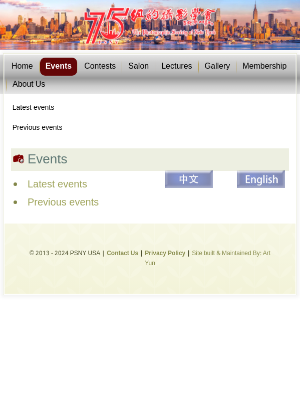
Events (59, 66)
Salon (138, 66)
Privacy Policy (165, 254)
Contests (100, 66)
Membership (264, 66)
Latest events (33, 108)
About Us (29, 84)
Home (22, 66)
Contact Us (122, 254)
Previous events (38, 128)
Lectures (176, 66)
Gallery (217, 66)
